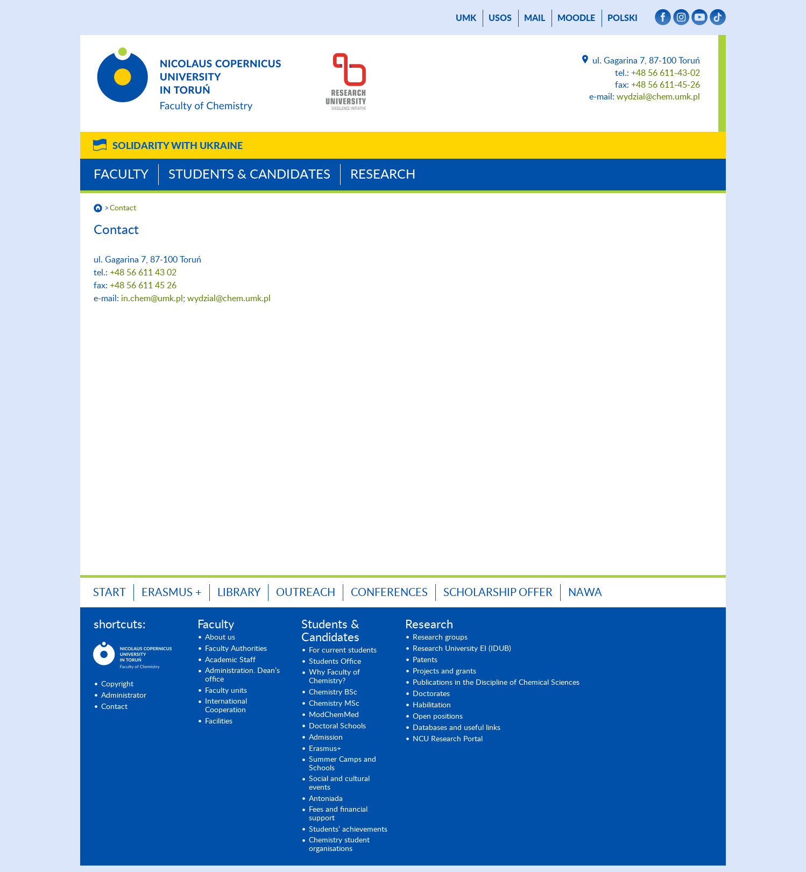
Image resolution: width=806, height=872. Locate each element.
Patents (425, 660)
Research (382, 174)
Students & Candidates (249, 174)
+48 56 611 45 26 (143, 285)
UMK (466, 18)
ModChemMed (334, 715)
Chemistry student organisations (339, 844)
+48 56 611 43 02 (143, 272)
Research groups (440, 637)
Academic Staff (230, 660)
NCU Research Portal (448, 739)
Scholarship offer (498, 592)
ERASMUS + (172, 592)
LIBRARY (238, 592)
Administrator (123, 695)
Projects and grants (444, 671)
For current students (343, 650)
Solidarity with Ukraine (177, 146)
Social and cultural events (339, 783)
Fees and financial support (338, 814)
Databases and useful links (456, 728)
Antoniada (326, 799)
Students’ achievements (348, 829)
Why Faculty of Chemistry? (334, 677)
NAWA (585, 592)
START (109, 592)
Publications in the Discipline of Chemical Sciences (496, 682)
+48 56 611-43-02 (665, 73)
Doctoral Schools (337, 726)
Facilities (218, 721)
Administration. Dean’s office (242, 675)
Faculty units (226, 690)
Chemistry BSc (333, 692)
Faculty (121, 174)
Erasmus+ (325, 749)
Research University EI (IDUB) (462, 649)
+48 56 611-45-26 (665, 85)
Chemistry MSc (334, 703)
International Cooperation (226, 706)
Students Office (335, 661)
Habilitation (432, 705)
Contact (123, 208)
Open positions (438, 716)
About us (220, 637)
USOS (500, 18)
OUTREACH (305, 592)
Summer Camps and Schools (342, 764)
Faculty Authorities (236, 649)
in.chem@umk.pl (152, 298)
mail (534, 18)
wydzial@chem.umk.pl (658, 97)
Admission (326, 737)
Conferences (389, 592)
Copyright (117, 684)
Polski (622, 18)
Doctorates (431, 694)
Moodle (576, 18)
